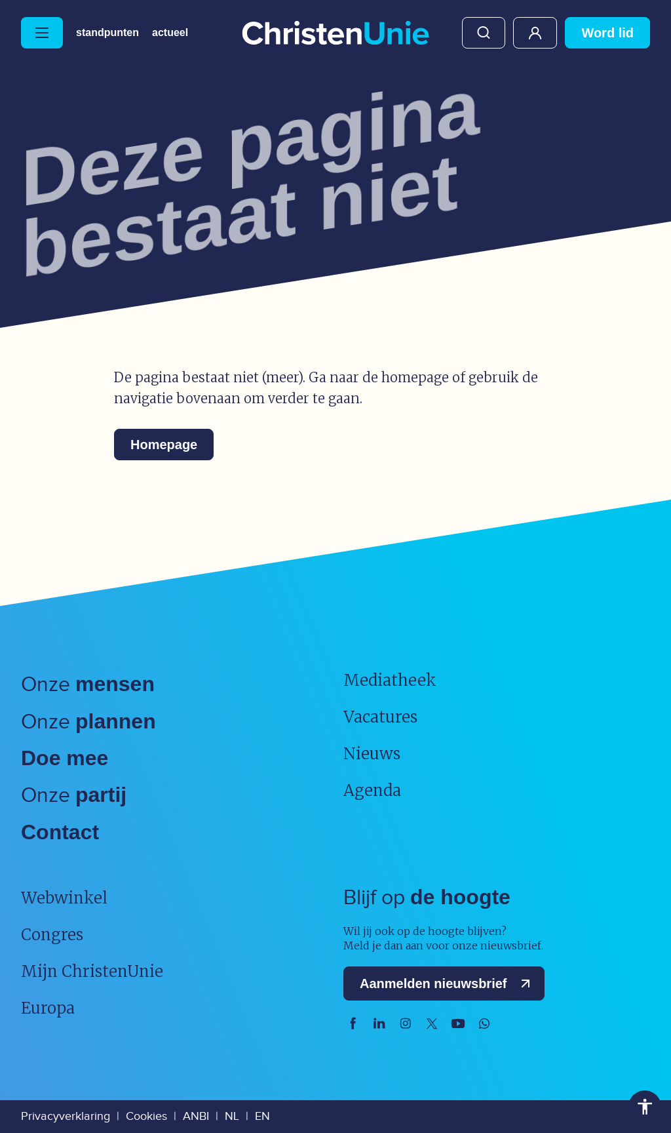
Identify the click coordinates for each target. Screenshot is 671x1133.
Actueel (170, 33)
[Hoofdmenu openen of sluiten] (42, 33)
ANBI (196, 1116)
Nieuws (371, 754)
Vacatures (380, 717)
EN (262, 1116)
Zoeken (483, 33)
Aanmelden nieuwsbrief (448, 983)
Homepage (163, 444)
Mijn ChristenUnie (535, 33)
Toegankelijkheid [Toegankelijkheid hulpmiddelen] (645, 1107)
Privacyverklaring (65, 1116)
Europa (48, 1008)
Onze (88, 685)
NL (232, 1116)
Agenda (372, 790)
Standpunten (107, 33)
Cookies (146, 1116)
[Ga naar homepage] (335, 34)
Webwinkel (64, 898)
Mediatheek (389, 680)
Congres (52, 934)
